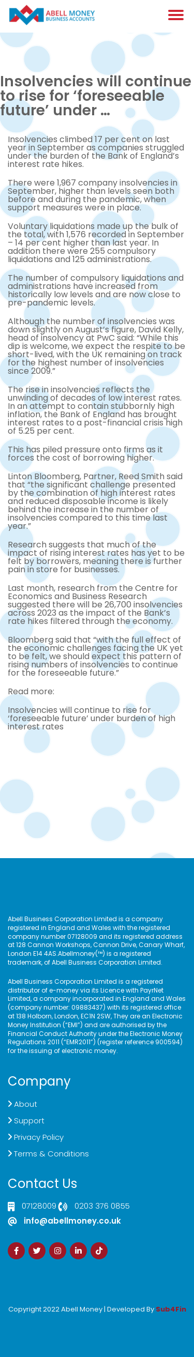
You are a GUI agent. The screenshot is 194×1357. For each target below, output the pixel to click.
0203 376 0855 (102, 1206)
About (25, 1104)
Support (29, 1120)
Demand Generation (97, 776)
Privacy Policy (39, 1137)
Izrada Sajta (65, 1316)
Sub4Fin (171, 1309)
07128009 (39, 1206)
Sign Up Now (97, 793)
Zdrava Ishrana (122, 1316)
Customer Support (97, 784)
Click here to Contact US (97, 760)
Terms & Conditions (51, 1153)
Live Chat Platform (97, 768)
